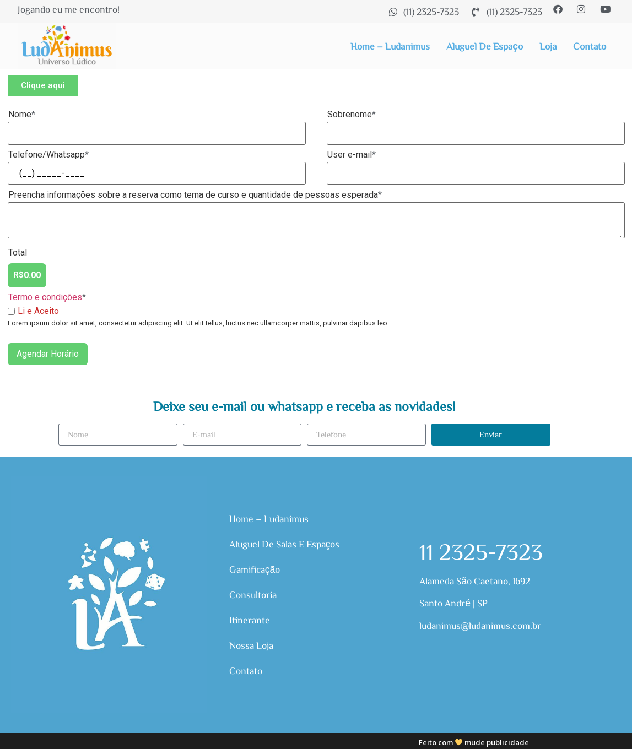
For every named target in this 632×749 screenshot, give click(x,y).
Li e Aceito (33, 311)
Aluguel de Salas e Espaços (284, 544)
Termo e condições (45, 297)
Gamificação (255, 569)
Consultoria (253, 594)
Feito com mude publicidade (474, 742)
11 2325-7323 (481, 550)
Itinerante (249, 620)
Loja (548, 46)
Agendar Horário (48, 354)
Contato (589, 46)
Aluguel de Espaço (484, 46)
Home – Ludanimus (390, 46)
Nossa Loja (251, 645)
